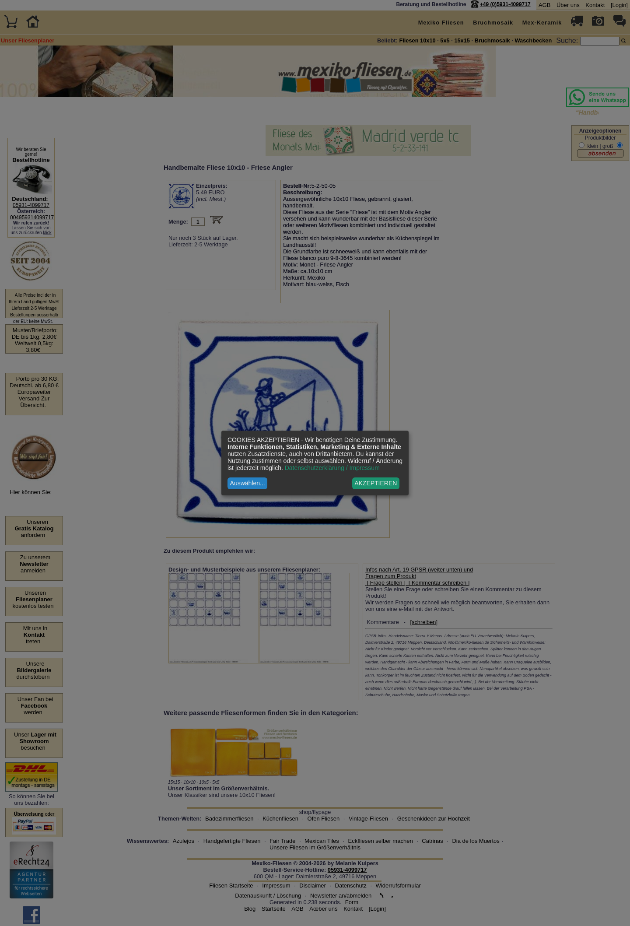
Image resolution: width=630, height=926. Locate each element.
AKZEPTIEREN (375, 483)
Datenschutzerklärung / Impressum (332, 467)
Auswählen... (247, 483)
